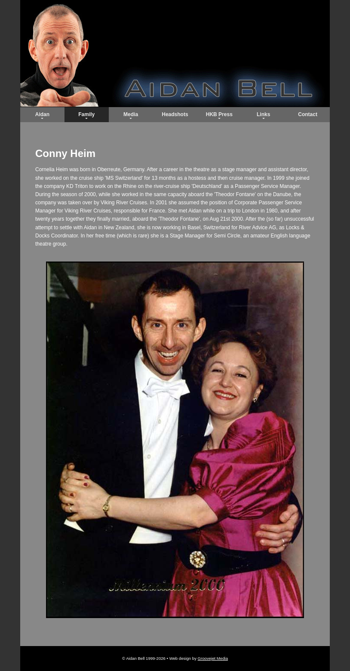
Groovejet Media (213, 658)
